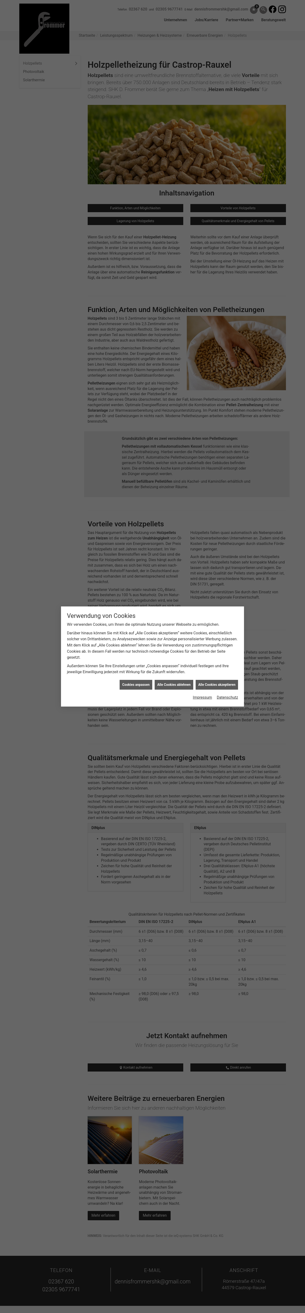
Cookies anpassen (136, 642)
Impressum (202, 654)
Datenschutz (227, 654)
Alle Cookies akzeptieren (216, 642)
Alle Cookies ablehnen (174, 642)
